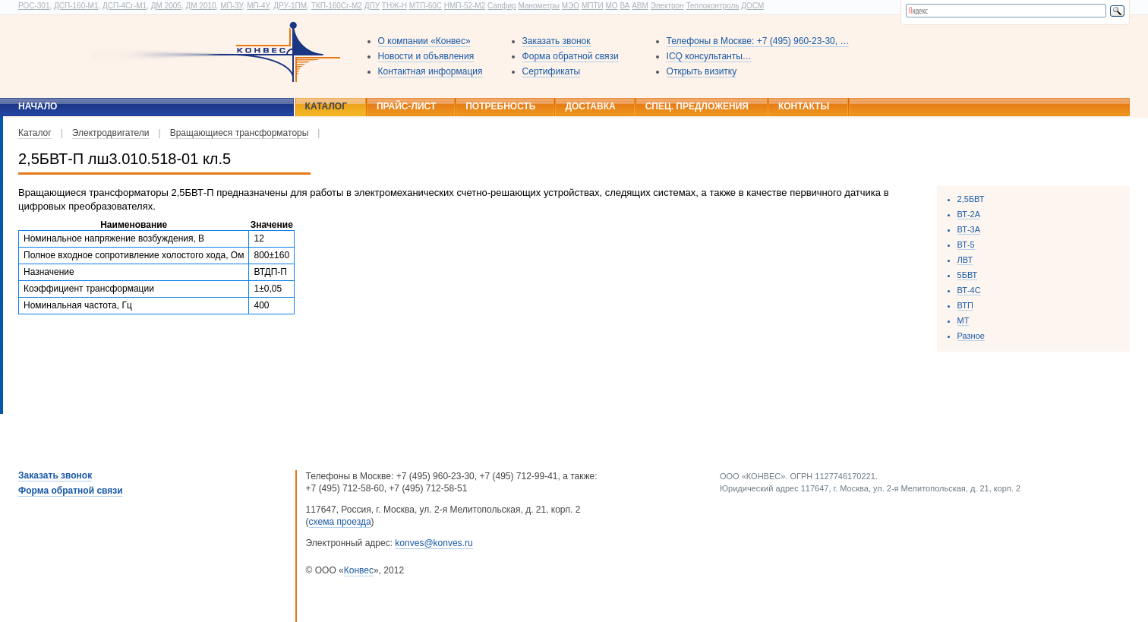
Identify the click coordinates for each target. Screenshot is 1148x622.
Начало (37, 106)
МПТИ (593, 6)
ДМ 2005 (166, 6)
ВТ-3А (968, 229)
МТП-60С (425, 6)
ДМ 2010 (200, 6)
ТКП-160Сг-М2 (336, 6)
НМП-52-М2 (464, 6)
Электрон (667, 6)
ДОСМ (752, 6)
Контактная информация (430, 71)
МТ (963, 320)
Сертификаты (551, 71)
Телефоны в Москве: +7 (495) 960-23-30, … (758, 41)
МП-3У (231, 6)
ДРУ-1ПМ (290, 6)
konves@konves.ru (433, 543)
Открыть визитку (702, 71)
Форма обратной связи (570, 56)
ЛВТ (965, 259)
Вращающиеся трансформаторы (239, 133)
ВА (624, 6)
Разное (971, 335)
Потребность (500, 106)
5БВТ (967, 274)
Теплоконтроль (712, 6)
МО (611, 6)
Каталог (326, 106)
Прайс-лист (406, 106)
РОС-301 (33, 6)
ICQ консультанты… (709, 56)
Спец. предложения (697, 106)
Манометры (539, 6)
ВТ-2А (968, 214)
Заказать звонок (556, 41)
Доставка (590, 106)
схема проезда (340, 521)
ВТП (965, 305)
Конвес (359, 570)
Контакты (803, 106)
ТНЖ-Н (394, 6)
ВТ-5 (966, 244)
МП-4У (258, 6)
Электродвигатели (111, 133)
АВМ (640, 6)
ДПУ (372, 6)
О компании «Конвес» (424, 41)
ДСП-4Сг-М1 (124, 6)
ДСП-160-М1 (76, 6)
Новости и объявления (426, 56)
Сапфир (501, 6)
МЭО (570, 6)
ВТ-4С (969, 290)
